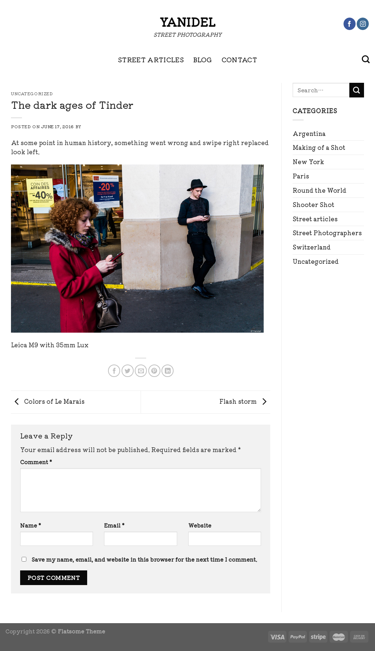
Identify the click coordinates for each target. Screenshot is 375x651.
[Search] (366, 59)
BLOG (202, 59)
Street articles (315, 218)
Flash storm (244, 401)
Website (199, 525)
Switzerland (312, 247)
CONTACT (239, 59)
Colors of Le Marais (48, 401)
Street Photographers (327, 232)
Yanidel (187, 21)
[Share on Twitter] (128, 371)
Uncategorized (316, 261)
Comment (36, 462)
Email (114, 525)
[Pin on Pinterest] (154, 371)
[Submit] (356, 90)
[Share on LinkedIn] (167, 371)
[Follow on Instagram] (363, 24)
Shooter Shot (313, 204)
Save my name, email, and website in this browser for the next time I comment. (144, 559)
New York (308, 161)
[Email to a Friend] (141, 371)
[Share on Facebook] (114, 371)
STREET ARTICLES (151, 59)
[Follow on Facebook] (350, 24)
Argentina (309, 133)
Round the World (319, 190)
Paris (301, 175)
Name (30, 525)
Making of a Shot (319, 147)
